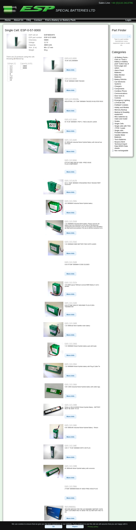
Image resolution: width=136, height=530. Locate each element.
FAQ (29, 20)
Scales (117, 121)
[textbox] (120, 36)
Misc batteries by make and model (121, 118)
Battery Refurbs (120, 79)
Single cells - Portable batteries (121, 131)
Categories (119, 52)
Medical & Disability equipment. (121, 113)
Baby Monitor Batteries (119, 76)
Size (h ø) (33, 47)
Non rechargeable (121, 151)
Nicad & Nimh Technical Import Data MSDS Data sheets (121, 145)
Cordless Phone (120, 91)
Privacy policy (93, 526)
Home (8, 20)
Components (119, 89)
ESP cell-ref (33, 35)
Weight (31, 50)
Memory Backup (120, 110)
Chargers (118, 86)
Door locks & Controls (119, 97)
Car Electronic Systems (119, 83)
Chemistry (33, 40)
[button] (70, 70)
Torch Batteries (120, 139)
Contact (38, 20)
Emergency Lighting (122, 100)
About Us (18, 20)
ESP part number (35, 37)
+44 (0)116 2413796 (122, 3)
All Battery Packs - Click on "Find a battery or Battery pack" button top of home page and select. (121, 62)
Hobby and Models (121, 107)
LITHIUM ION (119, 103)
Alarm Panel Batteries (119, 71)
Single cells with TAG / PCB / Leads (122, 127)
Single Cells (119, 124)
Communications (120, 93)
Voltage (31, 42)
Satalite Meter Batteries (119, 136)
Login (128, 20)
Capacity (32, 45)
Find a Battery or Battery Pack (60, 20)
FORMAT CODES (121, 105)
